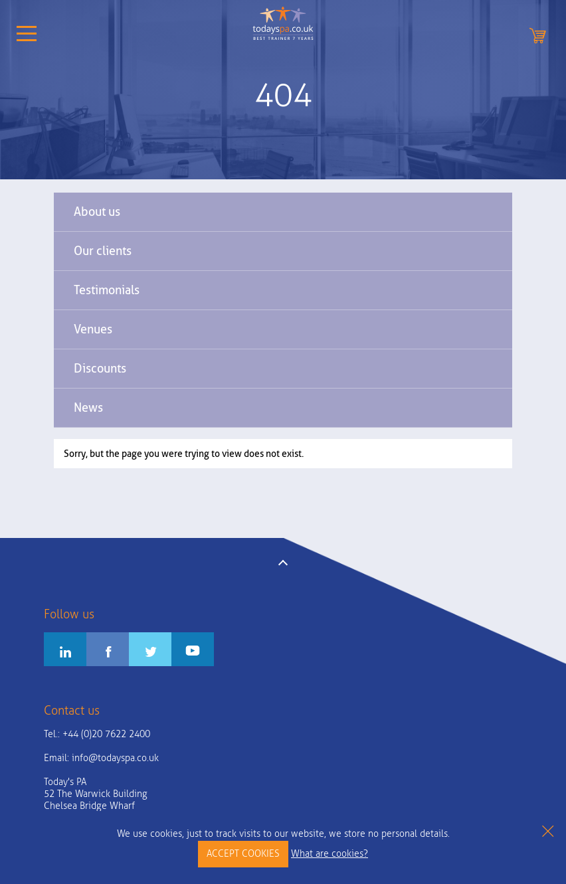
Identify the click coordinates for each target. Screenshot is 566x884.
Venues (93, 329)
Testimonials (107, 290)
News (88, 407)
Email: (101, 758)
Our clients (103, 251)
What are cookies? (329, 853)
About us (97, 212)
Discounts (100, 368)
